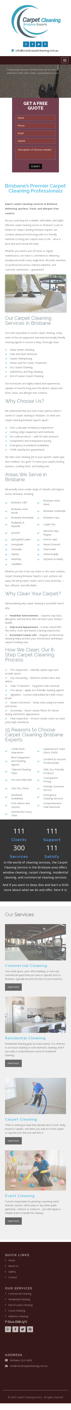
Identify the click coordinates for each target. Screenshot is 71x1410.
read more (13, 989)
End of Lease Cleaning (20, 1307)
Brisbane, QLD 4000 (21, 1362)
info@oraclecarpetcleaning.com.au (36, 51)
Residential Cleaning (19, 1301)
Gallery (12, 1274)
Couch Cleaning (16, 1313)
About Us (13, 1268)
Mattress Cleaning (18, 1318)
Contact (12, 1279)
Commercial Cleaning (19, 1296)
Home (11, 1262)
